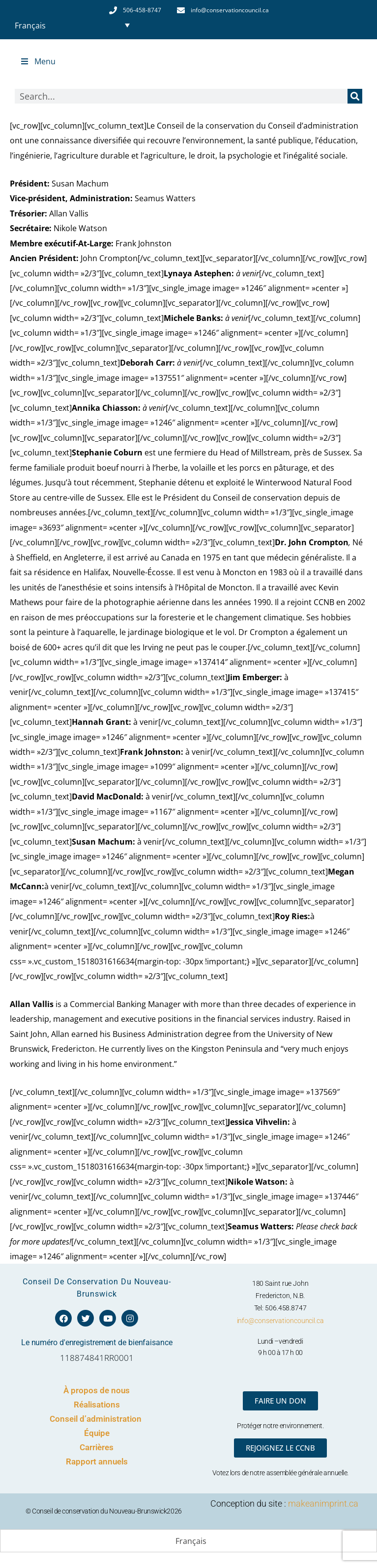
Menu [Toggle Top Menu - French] (38, 61)
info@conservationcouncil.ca (280, 1321)
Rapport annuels (97, 1461)
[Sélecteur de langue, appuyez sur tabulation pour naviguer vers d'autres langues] (72, 25)
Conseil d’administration (97, 1419)
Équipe (97, 1433)
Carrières (97, 1447)
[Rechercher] (355, 96)
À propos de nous (96, 1390)
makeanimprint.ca (323, 1503)
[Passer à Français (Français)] (188, 1541)
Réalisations (97, 1404)
